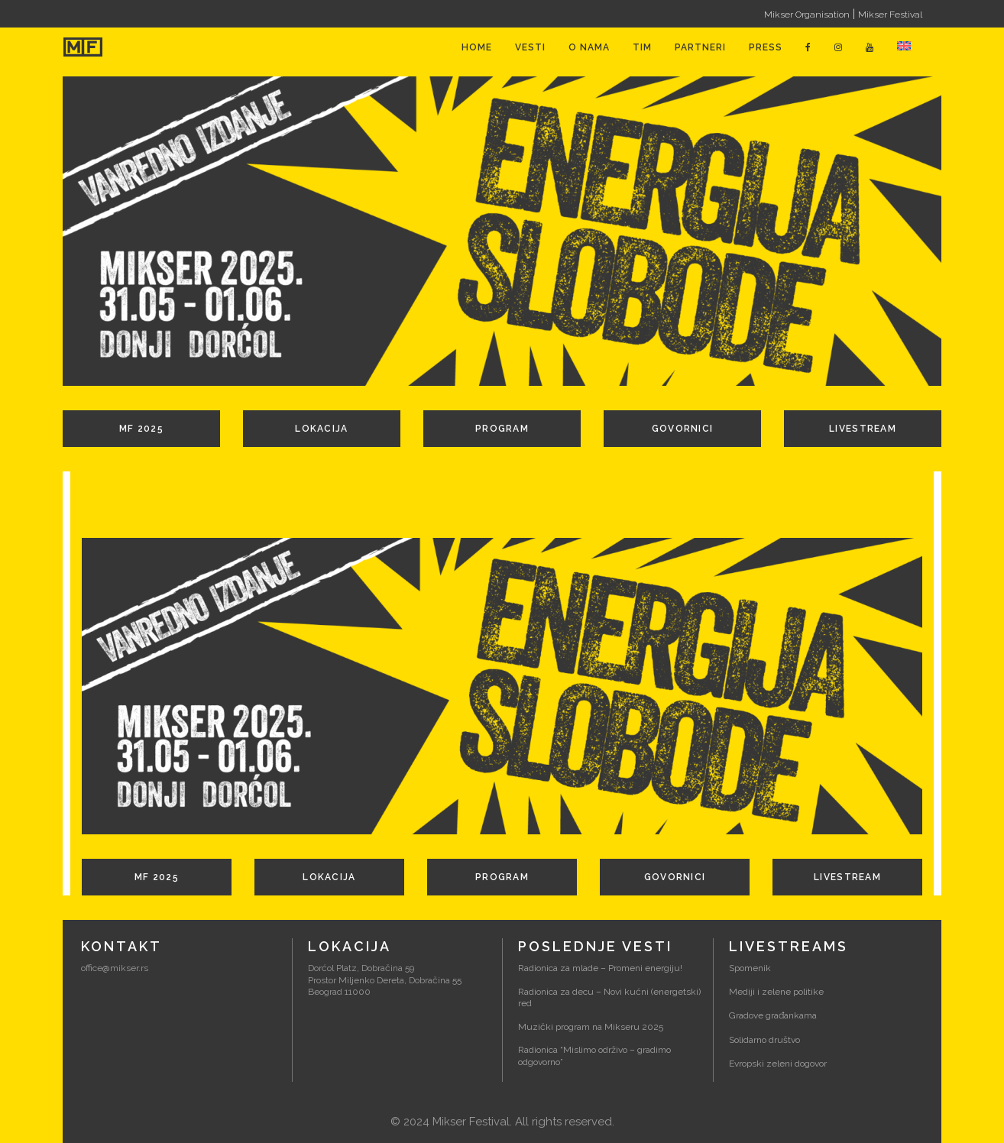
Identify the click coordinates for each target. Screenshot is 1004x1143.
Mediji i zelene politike (776, 991)
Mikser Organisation (807, 14)
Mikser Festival (890, 14)
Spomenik (750, 968)
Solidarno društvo (764, 1040)
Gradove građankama (773, 1015)
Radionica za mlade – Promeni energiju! (600, 968)
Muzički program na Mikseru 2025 (590, 1027)
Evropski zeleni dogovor (778, 1063)
